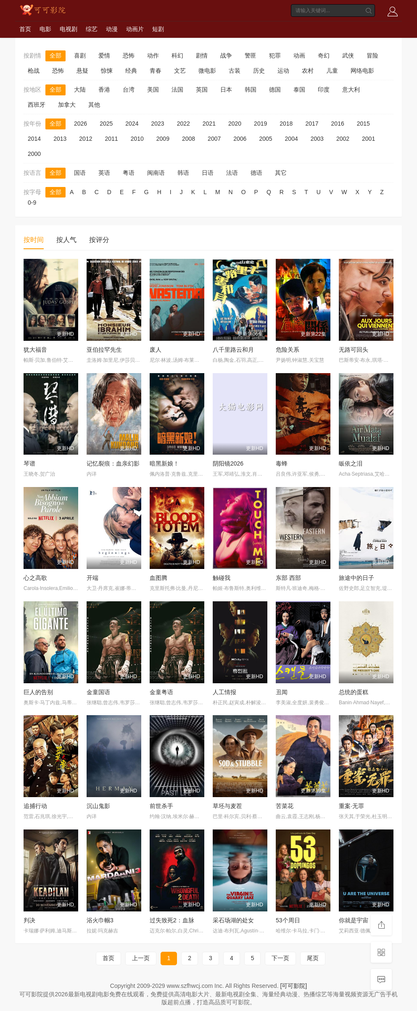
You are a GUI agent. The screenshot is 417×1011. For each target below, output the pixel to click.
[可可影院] (293, 985)
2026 (80, 123)
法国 (177, 89)
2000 (34, 153)
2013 (59, 138)
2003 (317, 138)
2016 (337, 123)
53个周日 (288, 920)
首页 (25, 29)
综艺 (92, 29)
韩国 (250, 89)
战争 (226, 55)
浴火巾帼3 (100, 920)
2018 (286, 123)
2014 (34, 138)
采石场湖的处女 (233, 920)
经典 (131, 70)
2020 (234, 123)
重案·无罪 (351, 806)
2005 (265, 138)
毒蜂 (282, 463)
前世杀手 (161, 806)
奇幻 (324, 55)
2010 (137, 138)
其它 (281, 172)
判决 (29, 920)
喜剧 (80, 55)
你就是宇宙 (353, 920)
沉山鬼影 (98, 806)
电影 (45, 29)
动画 (299, 55)
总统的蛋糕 (353, 692)
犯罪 (275, 55)
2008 (188, 138)
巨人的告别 (38, 692)
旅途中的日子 (356, 577)
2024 (131, 123)
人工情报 (224, 692)
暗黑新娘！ (164, 463)
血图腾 (158, 577)
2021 (209, 123)
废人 (155, 349)
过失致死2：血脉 (172, 920)
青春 (155, 70)
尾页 (313, 958)
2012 (85, 138)
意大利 (351, 89)
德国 (275, 89)
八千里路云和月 (233, 349)
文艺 (180, 70)
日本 (226, 89)
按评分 (99, 239)
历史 (259, 70)
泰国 (299, 89)
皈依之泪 (350, 463)
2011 (111, 138)
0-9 (32, 202)
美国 (153, 89)
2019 (260, 123)
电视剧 (68, 29)
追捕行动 (35, 806)
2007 (214, 138)
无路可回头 (353, 349)
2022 (183, 123)
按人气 (66, 239)
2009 (162, 138)
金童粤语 (161, 692)
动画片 (135, 29)
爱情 (104, 55)
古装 (234, 70)
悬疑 (82, 70)
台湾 (129, 89)
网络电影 (362, 70)
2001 (368, 138)
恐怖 (129, 55)
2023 (157, 123)
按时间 (34, 239)
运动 (283, 70)
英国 (202, 89)
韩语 (183, 172)
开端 (92, 577)
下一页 (280, 958)
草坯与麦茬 (227, 806)
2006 (239, 138)
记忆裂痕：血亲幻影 (113, 463)
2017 (311, 123)
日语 (208, 172)
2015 (363, 123)
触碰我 (221, 577)
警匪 (250, 55)
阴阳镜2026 (228, 463)
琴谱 (29, 463)
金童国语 (98, 692)
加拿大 (67, 104)
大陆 (80, 89)
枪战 (34, 70)
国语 (80, 172)
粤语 (129, 172)
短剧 (158, 29)
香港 (104, 89)
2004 (291, 138)
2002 (342, 138)
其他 (94, 104)
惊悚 (107, 70)
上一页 (141, 958)
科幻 (177, 55)
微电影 (207, 70)
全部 (55, 55)
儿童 (332, 70)
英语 (104, 172)
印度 (324, 89)
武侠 (348, 55)
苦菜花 (284, 806)
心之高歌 (35, 577)
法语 (232, 172)
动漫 (112, 29)
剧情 (202, 55)
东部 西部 (288, 577)
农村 (308, 70)
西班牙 (36, 104)
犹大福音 (35, 349)
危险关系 (287, 349)
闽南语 (156, 172)
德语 (256, 172)
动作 (153, 55)
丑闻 (282, 692)
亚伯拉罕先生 (104, 349)
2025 (106, 123)
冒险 (372, 55)
